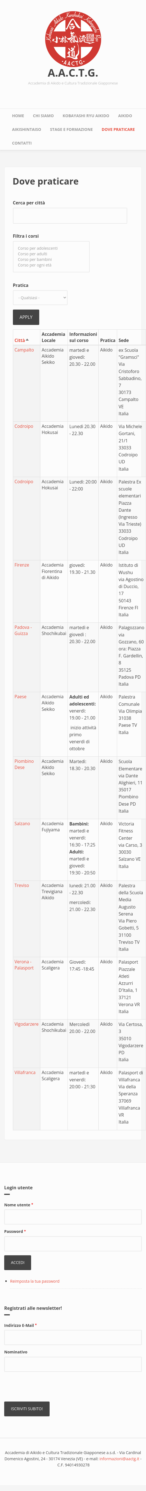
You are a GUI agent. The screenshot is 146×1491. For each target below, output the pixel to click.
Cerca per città (29, 203)
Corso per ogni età (51, 265)
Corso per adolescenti (51, 248)
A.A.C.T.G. (73, 72)
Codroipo (24, 426)
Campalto (24, 350)
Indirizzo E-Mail (19, 1325)
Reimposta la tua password (34, 1281)
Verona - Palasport (24, 965)
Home (18, 115)
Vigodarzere (27, 1024)
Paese (21, 696)
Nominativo (15, 1352)
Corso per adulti (51, 254)
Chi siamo (43, 115)
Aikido (125, 115)
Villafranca (25, 1072)
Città (22, 340)
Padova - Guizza (23, 630)
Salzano (22, 823)
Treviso (22, 885)
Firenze (22, 565)
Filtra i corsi (26, 236)
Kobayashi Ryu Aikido (85, 115)
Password (13, 1231)
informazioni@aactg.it (119, 1458)
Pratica (21, 285)
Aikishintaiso (26, 129)
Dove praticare (118, 129)
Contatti (22, 143)
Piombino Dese (24, 764)
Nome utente (17, 1204)
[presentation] (46, 1387)
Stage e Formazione (71, 129)
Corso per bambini (51, 259)
